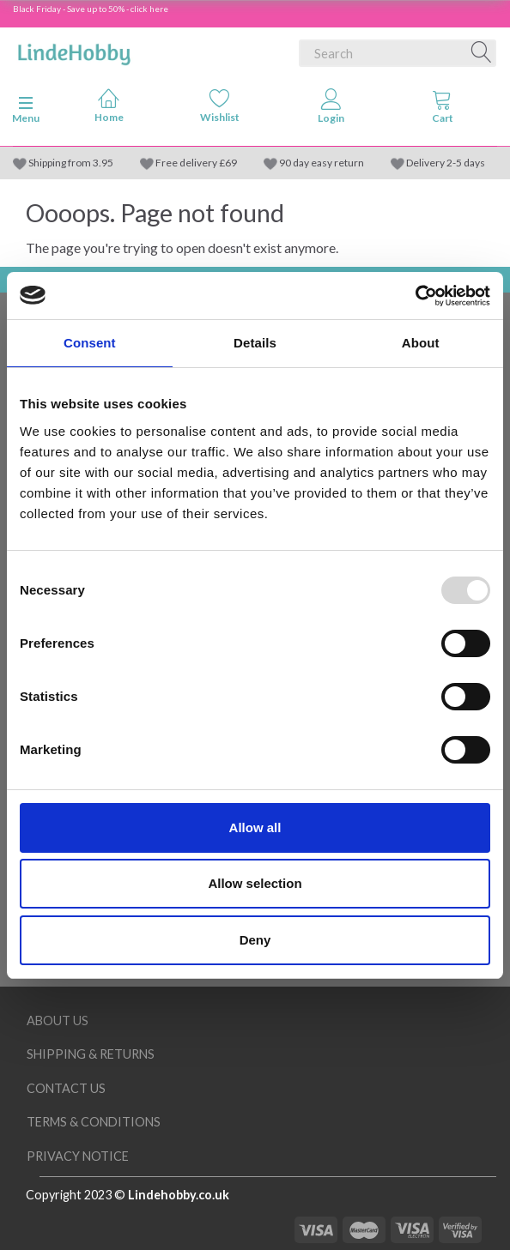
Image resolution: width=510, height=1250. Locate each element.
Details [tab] (255, 342)
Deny (255, 940)
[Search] (481, 53)
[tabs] (443, 110)
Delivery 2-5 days (445, 162)
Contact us (66, 1088)
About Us (57, 1020)
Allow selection (254, 883)
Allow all (255, 827)
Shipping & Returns (91, 1054)
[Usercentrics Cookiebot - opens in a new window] (415, 296)
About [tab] (421, 342)
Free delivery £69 (196, 162)
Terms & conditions (94, 1121)
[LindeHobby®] (74, 50)
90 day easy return (321, 162)
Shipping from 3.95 (70, 162)
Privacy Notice (78, 1156)
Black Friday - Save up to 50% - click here (90, 8)
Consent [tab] (90, 342)
